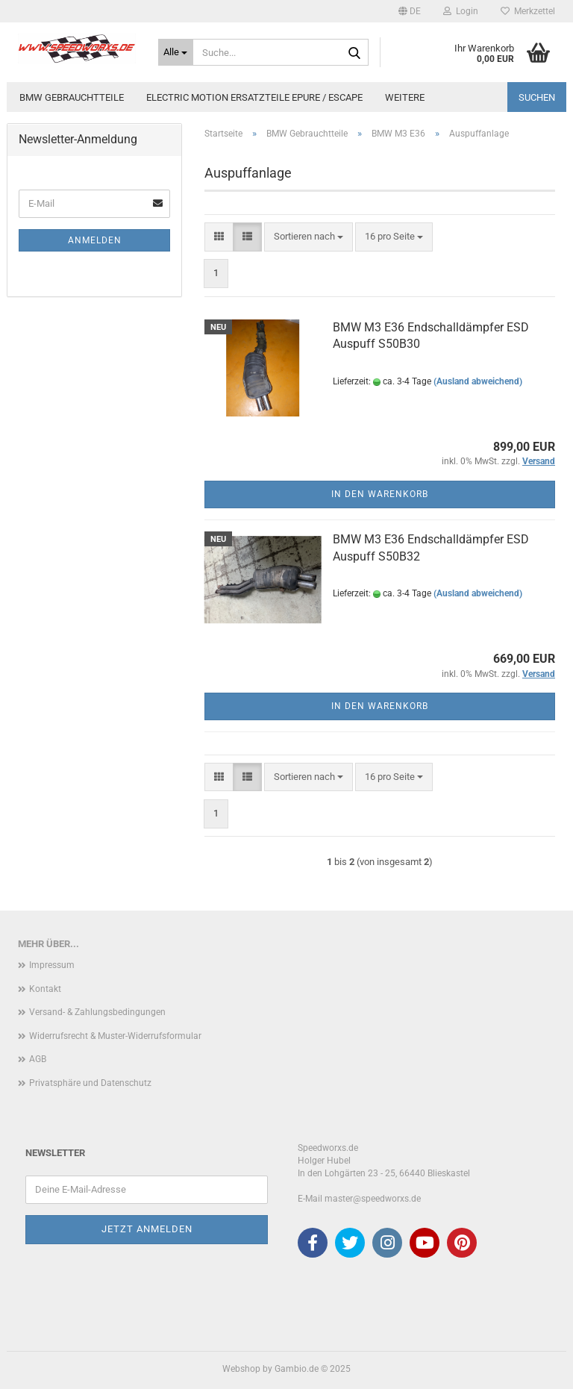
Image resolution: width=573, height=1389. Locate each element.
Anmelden (95, 240)
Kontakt (45, 989)
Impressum (52, 965)
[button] (409, 11)
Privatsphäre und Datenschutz (90, 1083)
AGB (37, 1059)
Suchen (537, 97)
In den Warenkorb (379, 494)
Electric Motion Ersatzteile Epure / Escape (254, 97)
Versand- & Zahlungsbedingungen (97, 1012)
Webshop (241, 1369)
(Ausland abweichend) (477, 381)
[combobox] (308, 237)
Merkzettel (528, 11)
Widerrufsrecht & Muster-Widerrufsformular (115, 1036)
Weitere (405, 97)
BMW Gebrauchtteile (71, 97)
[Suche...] (176, 52)
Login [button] (460, 11)
